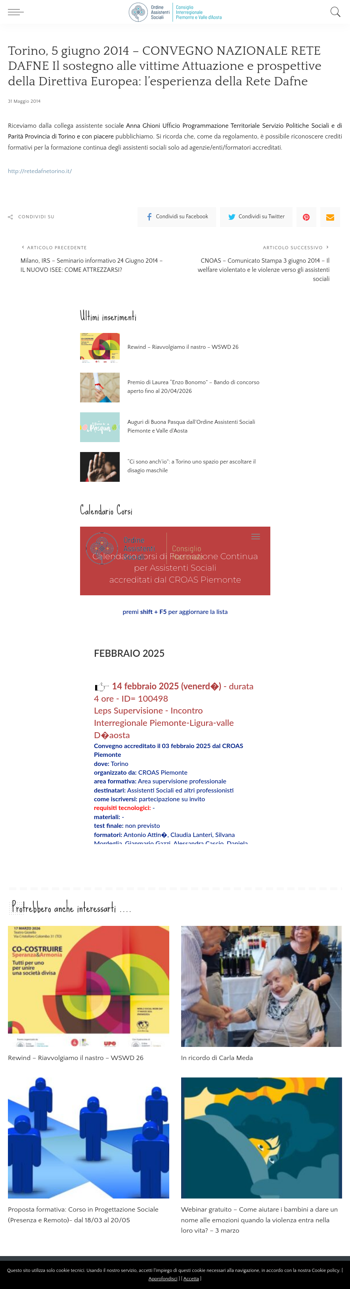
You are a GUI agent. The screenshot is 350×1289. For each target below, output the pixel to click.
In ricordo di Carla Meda (219, 1062)
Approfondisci (163, 1278)
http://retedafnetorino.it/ (41, 171)
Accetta (191, 1278)
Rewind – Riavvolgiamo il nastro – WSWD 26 (178, 351)
